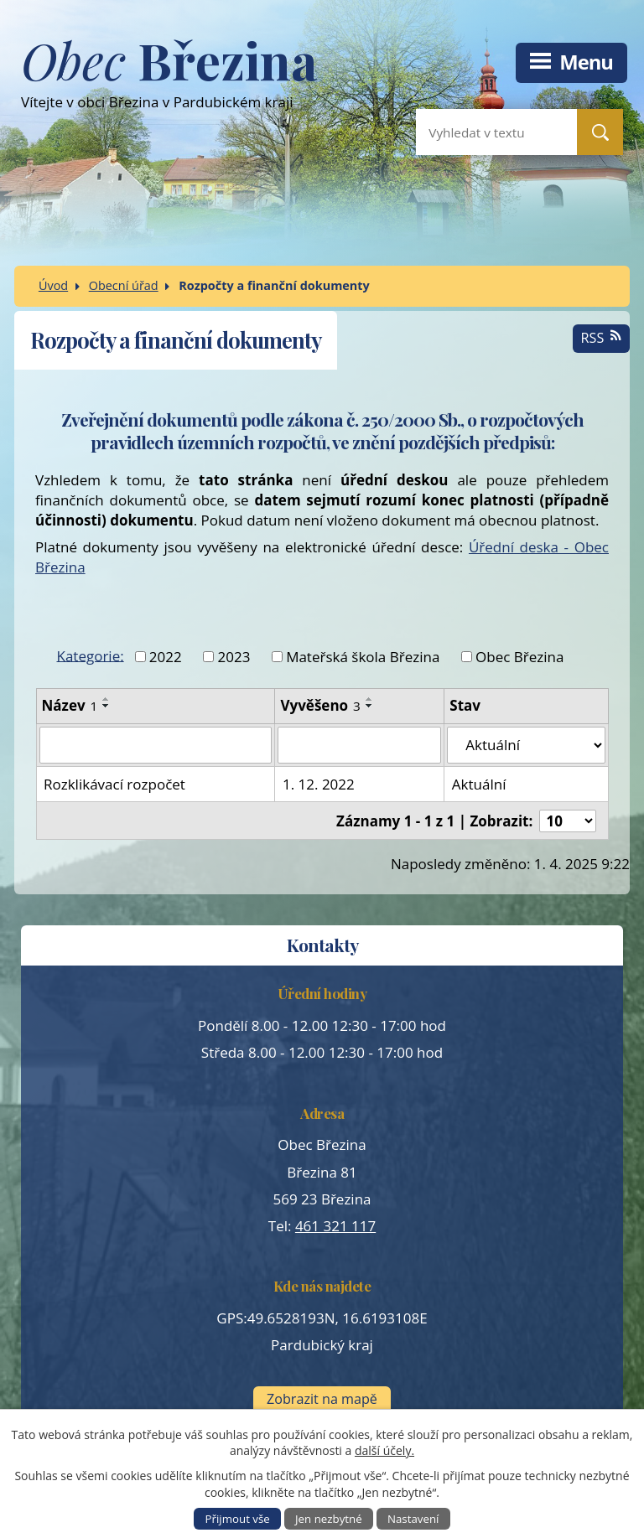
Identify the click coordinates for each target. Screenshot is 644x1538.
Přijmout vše (237, 1518)
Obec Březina (519, 656)
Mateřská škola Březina (362, 656)
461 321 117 (335, 1225)
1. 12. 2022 (319, 784)
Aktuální (479, 784)
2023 (233, 656)
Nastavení (413, 1518)
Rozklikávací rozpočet (114, 784)
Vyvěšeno (320, 705)
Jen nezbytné (328, 1518)
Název (70, 705)
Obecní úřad (123, 285)
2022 (165, 656)
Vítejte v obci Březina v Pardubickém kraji (169, 80)
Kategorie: (90, 655)
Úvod (53, 285)
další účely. (384, 1450)
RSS (601, 338)
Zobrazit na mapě (322, 1399)
